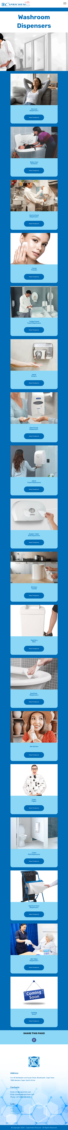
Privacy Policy (15, 1114)
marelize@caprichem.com (24, 1094)
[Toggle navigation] (64, 3)
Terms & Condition (17, 1111)
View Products (34, 117)
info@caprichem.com (23, 1092)
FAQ (11, 1109)
